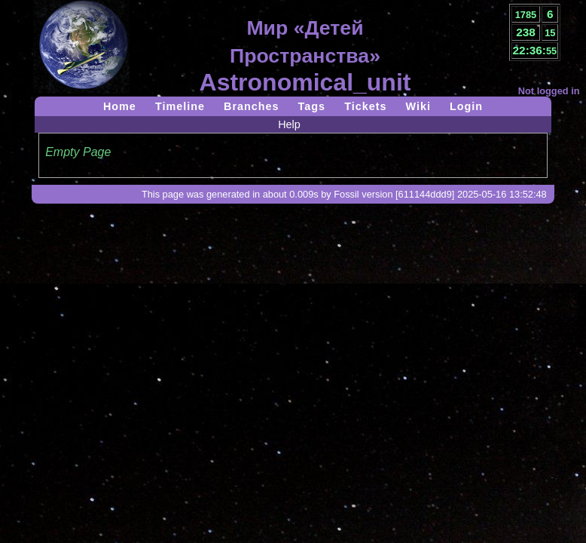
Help (289, 124)
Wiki (417, 106)
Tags (312, 106)
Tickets (365, 106)
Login (466, 106)
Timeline (180, 106)
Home (119, 106)
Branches (251, 106)
